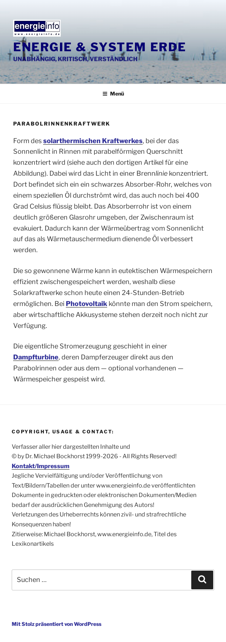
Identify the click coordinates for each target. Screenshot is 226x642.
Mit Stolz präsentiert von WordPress (56, 624)
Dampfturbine (36, 357)
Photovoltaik (86, 303)
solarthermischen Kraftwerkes (93, 141)
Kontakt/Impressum (40, 466)
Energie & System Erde (100, 47)
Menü (113, 93)
